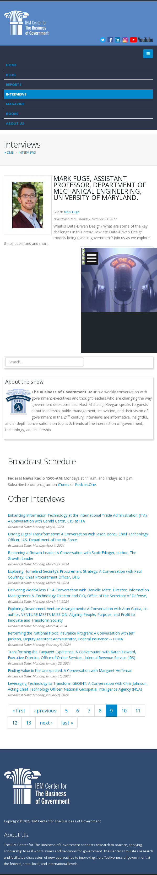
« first (18, 710)
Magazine (15, 104)
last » (67, 723)
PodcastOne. (86, 484)
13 (28, 723)
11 (137, 710)
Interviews (16, 94)
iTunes (63, 484)
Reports (13, 84)
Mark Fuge (71, 212)
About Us (15, 123)
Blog (11, 74)
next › (46, 723)
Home (11, 65)
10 (124, 710)
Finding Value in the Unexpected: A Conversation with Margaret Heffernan (70, 670)
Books (12, 113)
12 (14, 723)
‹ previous (45, 710)
